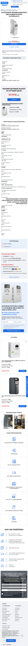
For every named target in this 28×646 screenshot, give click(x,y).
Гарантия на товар (6, 627)
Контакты (17, 620)
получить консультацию (13, 590)
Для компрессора (6, 619)
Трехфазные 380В (6, 615)
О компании (18, 605)
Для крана (4, 612)
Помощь (4, 623)
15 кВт (3, 210)
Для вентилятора (5, 611)
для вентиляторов (19, 200)
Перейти (13, 99)
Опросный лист (7, 246)
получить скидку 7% (13, 330)
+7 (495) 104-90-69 (16, 1)
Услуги (16, 611)
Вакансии (17, 615)
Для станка (4, 620)
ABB (2, 132)
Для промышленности (6, 614)
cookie (13, 630)
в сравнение (15, 37)
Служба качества (18, 617)
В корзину (14, 44)
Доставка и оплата (6, 625)
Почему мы (17, 608)
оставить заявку (14, 47)
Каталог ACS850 (7, 243)
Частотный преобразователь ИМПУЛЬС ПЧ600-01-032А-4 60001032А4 (13, 361)
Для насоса (4, 608)
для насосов (15, 202)
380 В (3, 207)
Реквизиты (17, 619)
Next (26, 421)
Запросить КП (15, 6)
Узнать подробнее (14, 277)
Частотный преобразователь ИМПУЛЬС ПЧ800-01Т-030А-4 (12, 104)
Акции (16, 612)
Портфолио (17, 609)
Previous (1, 421)
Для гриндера (5, 617)
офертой (4, 51)
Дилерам (17, 614)
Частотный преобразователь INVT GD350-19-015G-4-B (14, 396)
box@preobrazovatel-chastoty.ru (20, 2)
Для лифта (4, 609)
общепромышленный (12, 198)
